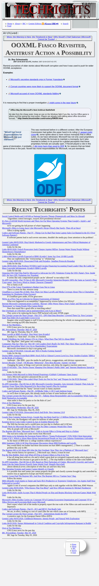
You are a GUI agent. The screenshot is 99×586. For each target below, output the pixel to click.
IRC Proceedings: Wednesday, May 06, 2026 (20, 408)
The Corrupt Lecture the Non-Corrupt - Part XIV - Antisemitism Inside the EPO (34, 514)
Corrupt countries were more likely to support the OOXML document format (44, 87)
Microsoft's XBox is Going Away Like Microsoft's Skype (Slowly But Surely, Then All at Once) (41, 229)
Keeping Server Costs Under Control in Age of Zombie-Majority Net (30, 422)
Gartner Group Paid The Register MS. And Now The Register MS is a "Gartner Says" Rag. (39, 477)
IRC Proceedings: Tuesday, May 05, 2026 (19, 533)
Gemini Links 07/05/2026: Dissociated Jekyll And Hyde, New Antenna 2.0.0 (33, 413)
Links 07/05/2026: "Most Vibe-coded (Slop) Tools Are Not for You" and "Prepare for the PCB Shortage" (45, 380)
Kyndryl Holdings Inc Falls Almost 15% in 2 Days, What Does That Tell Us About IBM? (38, 340)
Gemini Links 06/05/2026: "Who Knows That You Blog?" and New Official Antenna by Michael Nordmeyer (46, 488)
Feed (9, 26)
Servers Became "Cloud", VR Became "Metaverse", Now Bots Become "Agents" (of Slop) (39, 363)
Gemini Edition (34, 24)
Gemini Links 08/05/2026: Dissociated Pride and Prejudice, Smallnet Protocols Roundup (38, 262)
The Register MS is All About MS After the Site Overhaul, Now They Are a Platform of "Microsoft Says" (45, 451)
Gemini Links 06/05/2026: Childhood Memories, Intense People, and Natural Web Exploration (40, 519)
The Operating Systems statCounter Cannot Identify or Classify (28, 470)
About (17, 24)
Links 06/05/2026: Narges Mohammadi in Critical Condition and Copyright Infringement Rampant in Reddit (46, 524)
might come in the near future (63, 103)
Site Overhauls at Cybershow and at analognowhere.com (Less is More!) (31, 311)
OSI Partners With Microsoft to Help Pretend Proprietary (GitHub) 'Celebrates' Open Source (40, 375)
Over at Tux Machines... (12, 325)
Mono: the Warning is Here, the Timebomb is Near (29, 38)
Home (9, 24)
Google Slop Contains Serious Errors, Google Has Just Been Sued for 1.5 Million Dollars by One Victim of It (47, 418)
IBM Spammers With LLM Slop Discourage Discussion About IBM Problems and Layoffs (39, 444)
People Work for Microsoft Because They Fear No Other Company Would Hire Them (37, 427)
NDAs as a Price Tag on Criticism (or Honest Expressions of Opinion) (30, 299)
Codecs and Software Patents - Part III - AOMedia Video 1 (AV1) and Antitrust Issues (37, 392)
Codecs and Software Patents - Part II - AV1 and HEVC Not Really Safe (31, 510)
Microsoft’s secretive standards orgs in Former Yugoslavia (36, 80)
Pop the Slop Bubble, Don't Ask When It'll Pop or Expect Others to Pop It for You (35, 455)
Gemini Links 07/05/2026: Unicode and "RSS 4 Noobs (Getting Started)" (32, 351)
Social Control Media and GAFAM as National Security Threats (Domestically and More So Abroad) (43, 217)
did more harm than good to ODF (49, 147)
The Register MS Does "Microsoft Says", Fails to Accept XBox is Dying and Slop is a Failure (40, 432)
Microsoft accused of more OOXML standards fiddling (34, 94)
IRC (24, 24)
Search (66, 24)
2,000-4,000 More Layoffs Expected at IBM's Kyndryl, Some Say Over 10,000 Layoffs (37, 257)
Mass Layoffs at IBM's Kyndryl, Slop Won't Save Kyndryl (26, 335)
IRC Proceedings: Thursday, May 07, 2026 (19, 330)
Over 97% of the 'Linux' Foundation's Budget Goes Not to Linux (28, 288)
